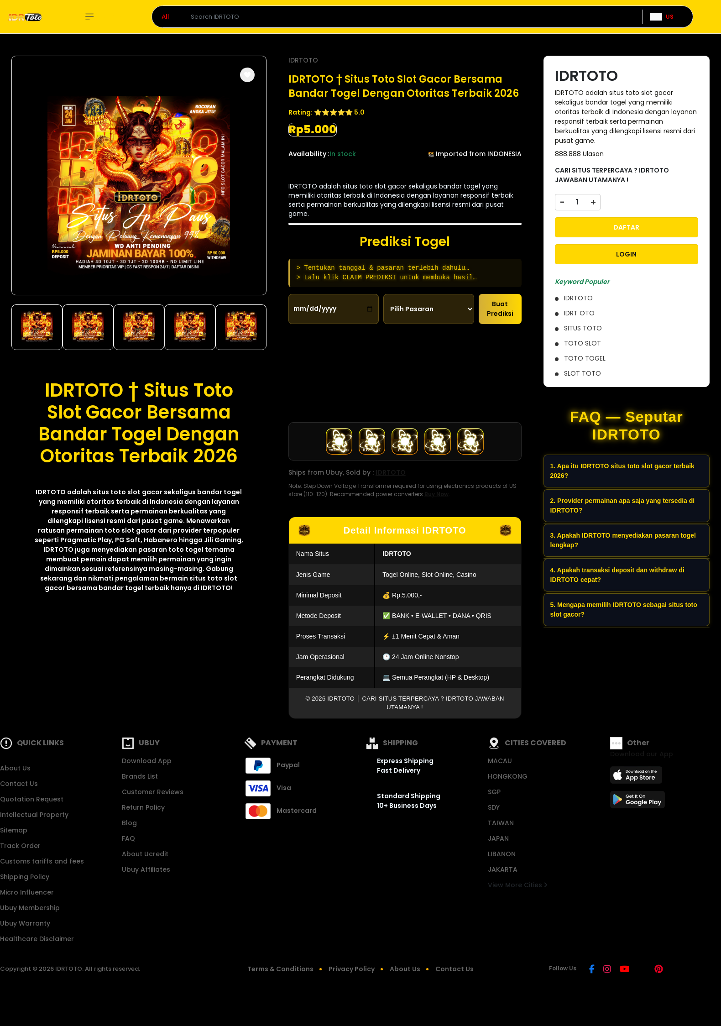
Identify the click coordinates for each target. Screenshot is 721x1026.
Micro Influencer (27, 892)
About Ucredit (145, 853)
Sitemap (13, 830)
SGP (494, 791)
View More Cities (517, 885)
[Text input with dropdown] (414, 17)
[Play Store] (637, 802)
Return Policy (143, 807)
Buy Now (436, 494)
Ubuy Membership (30, 907)
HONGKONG (508, 776)
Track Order (20, 845)
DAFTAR (626, 227)
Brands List (140, 776)
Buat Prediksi (500, 308)
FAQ (128, 838)
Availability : (308, 153)
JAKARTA (502, 869)
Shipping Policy (24, 876)
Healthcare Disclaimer (37, 938)
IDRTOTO (51, 492)
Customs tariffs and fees (42, 861)
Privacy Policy (352, 969)
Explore (102, 16)
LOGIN (626, 254)
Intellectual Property (34, 814)
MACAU (500, 760)
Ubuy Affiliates (146, 869)
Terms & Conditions (280, 969)
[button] (247, 75)
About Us (15, 768)
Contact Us (19, 783)
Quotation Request (31, 799)
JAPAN (498, 838)
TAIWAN (501, 822)
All (165, 16)
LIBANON (502, 853)
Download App (147, 760)
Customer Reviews (152, 791)
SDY (494, 807)
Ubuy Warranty (25, 923)
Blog (129, 822)
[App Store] (637, 777)
